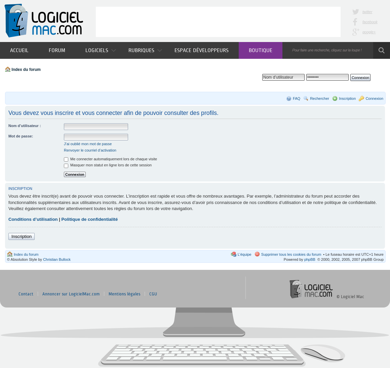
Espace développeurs (201, 50)
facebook (370, 22)
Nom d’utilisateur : (24, 126)
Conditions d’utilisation (33, 219)
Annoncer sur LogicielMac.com (71, 294)
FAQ (296, 98)
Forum (57, 50)
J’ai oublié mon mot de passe (88, 144)
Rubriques (145, 50)
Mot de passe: (20, 136)
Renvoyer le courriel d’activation (90, 150)
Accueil (19, 50)
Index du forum (26, 69)
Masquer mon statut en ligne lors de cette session (108, 165)
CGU (153, 294)
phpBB (309, 259)
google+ (369, 32)
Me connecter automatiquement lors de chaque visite (110, 159)
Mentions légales (124, 294)
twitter (367, 12)
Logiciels (100, 50)
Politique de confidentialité (90, 219)
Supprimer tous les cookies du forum (291, 254)
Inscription (347, 98)
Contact (25, 294)
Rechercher (319, 98)
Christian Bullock (57, 259)
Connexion (374, 98)
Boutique (260, 50)
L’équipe (244, 254)
